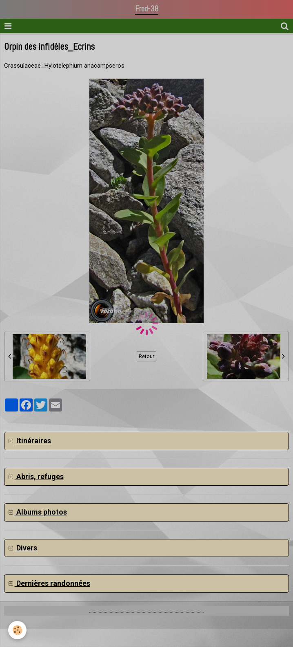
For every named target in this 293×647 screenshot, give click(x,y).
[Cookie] (17, 630)
